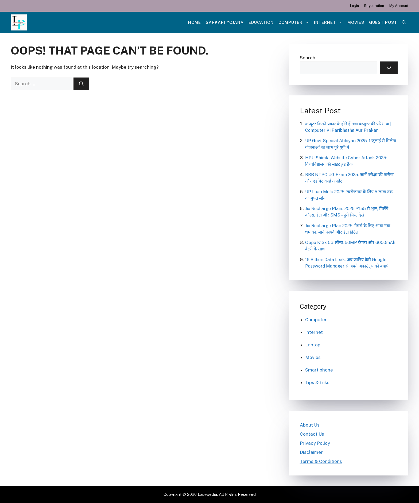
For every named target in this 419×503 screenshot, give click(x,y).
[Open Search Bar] (403, 22)
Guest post (383, 22)
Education (261, 22)
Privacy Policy (315, 443)
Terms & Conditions (321, 461)
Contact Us (312, 434)
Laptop (312, 344)
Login (354, 6)
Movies (355, 22)
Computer (295, 22)
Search (307, 57)
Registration (374, 6)
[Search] (81, 84)
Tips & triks (317, 382)
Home (194, 22)
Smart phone (319, 370)
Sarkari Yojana (225, 22)
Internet (329, 22)
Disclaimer (311, 452)
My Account (398, 6)
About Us (310, 425)
